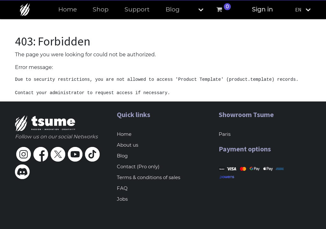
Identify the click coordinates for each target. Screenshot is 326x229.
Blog (122, 156)
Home (124, 134)
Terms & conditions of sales (148, 177)
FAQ (122, 188)
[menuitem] (67, 9)
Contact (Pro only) (138, 166)
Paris (224, 134)
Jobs (122, 199)
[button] (195, 9)
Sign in (262, 9)
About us (127, 145)
